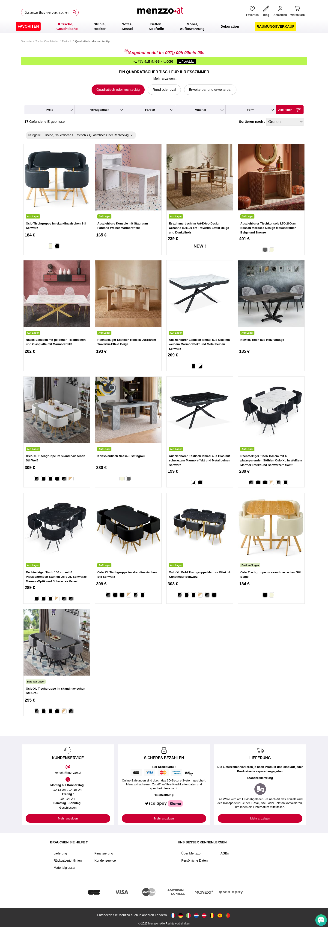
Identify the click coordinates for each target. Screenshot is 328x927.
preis (49, 109)
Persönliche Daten (194, 860)
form (250, 109)
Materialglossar (64, 867)
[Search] (74, 12)
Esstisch (67, 41)
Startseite (26, 41)
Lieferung (60, 853)
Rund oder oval (164, 89)
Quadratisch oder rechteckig (118, 89)
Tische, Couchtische (47, 41)
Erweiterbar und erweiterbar (210, 89)
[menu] (164, 26)
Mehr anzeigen (68, 818)
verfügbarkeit (99, 109)
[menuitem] (28, 26)
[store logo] (161, 12)
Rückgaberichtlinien (68, 860)
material (200, 109)
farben (150, 109)
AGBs (224, 853)
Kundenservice (105, 860)
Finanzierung (103, 853)
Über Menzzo (190, 853)
